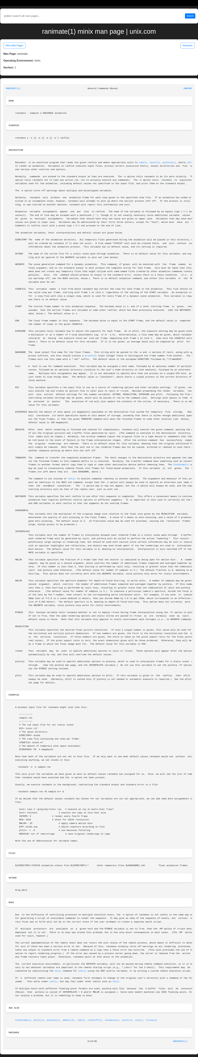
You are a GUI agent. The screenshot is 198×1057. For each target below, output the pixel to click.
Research (188, 45)
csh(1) (53, 981)
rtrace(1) (151, 1020)
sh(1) (116, 981)
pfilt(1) (39, 1020)
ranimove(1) (112, 1020)
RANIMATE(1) (13, 88)
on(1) (58, 971)
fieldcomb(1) (181, 464)
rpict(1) (154, 162)
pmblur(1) (69, 1020)
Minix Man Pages (14, 45)
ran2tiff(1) (95, 1020)
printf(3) (91, 356)
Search (190, 16)
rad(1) (143, 162)
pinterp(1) (169, 162)
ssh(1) (72, 479)
